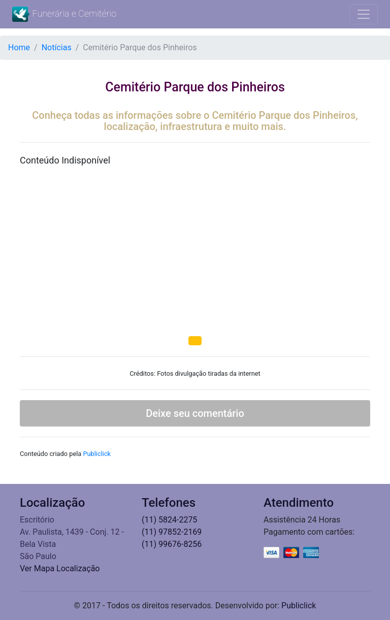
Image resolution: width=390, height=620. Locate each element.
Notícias (57, 47)
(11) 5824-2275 (169, 520)
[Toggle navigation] (363, 14)
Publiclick (97, 454)
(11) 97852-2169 (172, 532)
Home (19, 47)
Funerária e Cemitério (64, 14)
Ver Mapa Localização (60, 568)
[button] (195, 340)
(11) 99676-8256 (172, 544)
